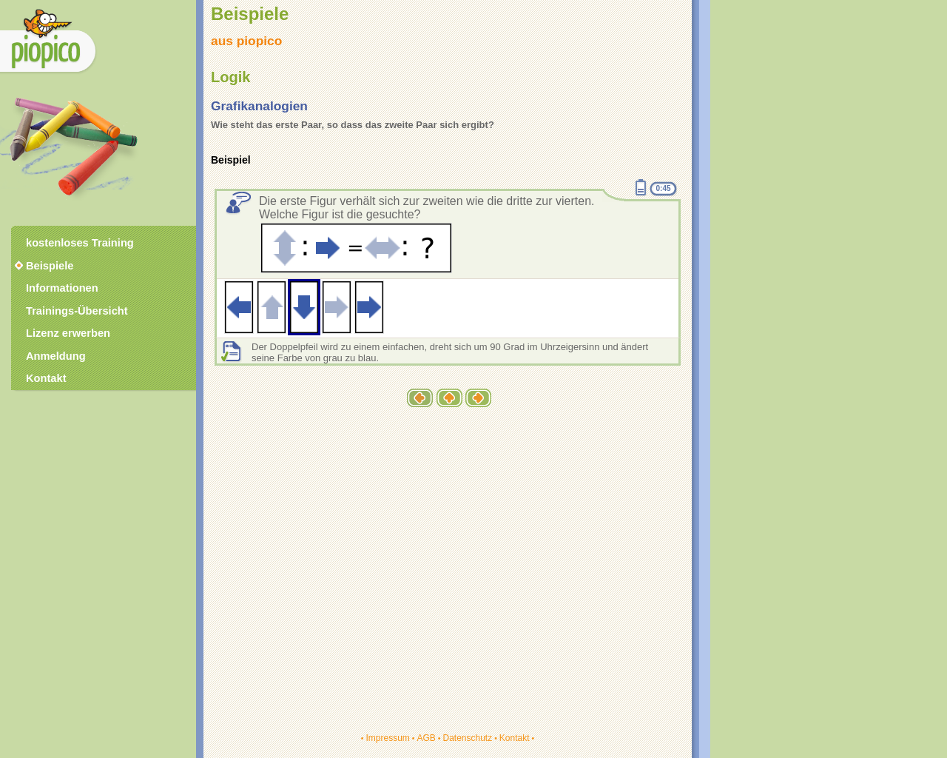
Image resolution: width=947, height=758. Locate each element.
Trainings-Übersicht (77, 311)
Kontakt (514, 738)
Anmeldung (56, 356)
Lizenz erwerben (68, 333)
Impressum (387, 738)
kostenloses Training (80, 243)
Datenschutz (467, 738)
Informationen (62, 288)
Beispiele (49, 266)
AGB (426, 738)
